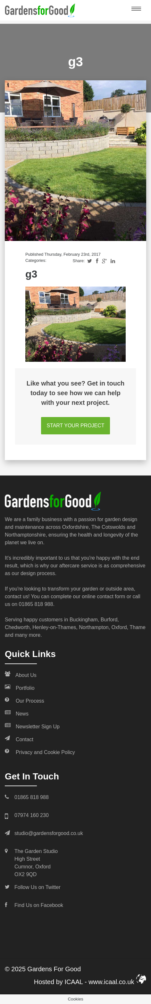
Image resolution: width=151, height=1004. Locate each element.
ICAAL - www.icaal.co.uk (105, 981)
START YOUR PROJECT (75, 425)
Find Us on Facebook (38, 905)
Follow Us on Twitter (37, 887)
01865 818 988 (36, 604)
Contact (19, 739)
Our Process (24, 700)
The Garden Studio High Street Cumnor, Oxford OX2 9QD (36, 863)
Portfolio (20, 687)
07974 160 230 (31, 815)
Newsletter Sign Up (32, 726)
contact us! (17, 596)
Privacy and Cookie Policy (40, 752)
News (17, 713)
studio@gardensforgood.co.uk (48, 833)
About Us (21, 674)
